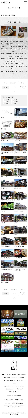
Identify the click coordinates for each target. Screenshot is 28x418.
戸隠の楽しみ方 (15, 374)
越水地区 (15, 99)
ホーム (2, 15)
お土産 (14, 87)
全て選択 (7, 99)
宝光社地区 (15, 101)
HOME (3, 374)
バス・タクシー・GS (23, 87)
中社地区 (7, 101)
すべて (5, 83)
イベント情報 (23, 374)
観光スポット (7, 15)
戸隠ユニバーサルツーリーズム (11, 386)
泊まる (14, 91)
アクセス (22, 386)
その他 (14, 103)
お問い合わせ (19, 388)
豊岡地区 (7, 103)
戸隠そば (5, 87)
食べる (22, 83)
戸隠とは (8, 374)
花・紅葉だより (15, 377)
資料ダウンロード (10, 388)
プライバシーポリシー (14, 391)
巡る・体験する (14, 83)
